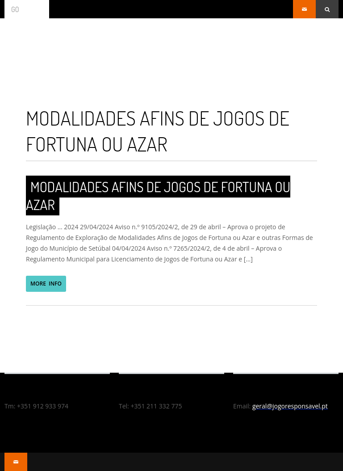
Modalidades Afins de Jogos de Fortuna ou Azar (158, 195)
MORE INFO (46, 283)
